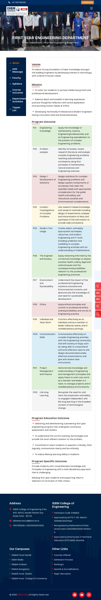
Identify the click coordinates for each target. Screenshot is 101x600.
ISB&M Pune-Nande (21, 555)
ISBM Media (17, 559)
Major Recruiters (62, 574)
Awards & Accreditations (66, 569)
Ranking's (59, 564)
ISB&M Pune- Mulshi (21, 574)
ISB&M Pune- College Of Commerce (29, 578)
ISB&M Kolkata (19, 564)
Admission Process (63, 559)
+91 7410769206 (19, 2)
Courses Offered (62, 555)
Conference (87, 2)
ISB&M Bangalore (20, 569)
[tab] (16, 63)
